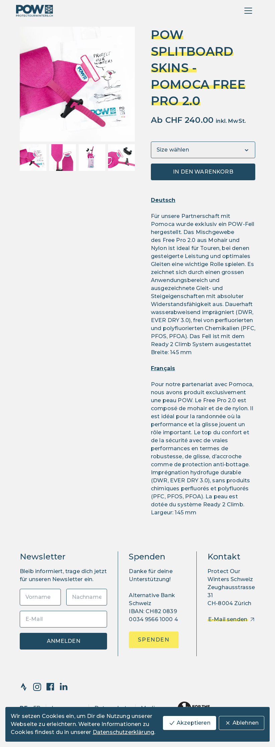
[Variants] (203, 150)
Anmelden (63, 641)
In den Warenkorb (203, 172)
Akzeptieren (189, 723)
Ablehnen (241, 723)
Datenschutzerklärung (123, 732)
